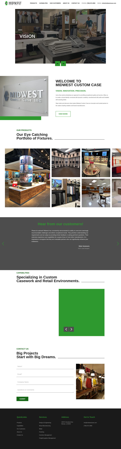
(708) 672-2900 (88, 425)
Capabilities (20, 425)
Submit (22, 399)
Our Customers (21, 429)
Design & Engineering (45, 422)
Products (19, 422)
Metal (40, 429)
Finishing (41, 432)
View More (63, 114)
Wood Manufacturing (44, 425)
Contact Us (20, 435)
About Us (19, 432)
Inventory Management (45, 435)
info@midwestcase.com (90, 422)
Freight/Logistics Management (47, 438)
